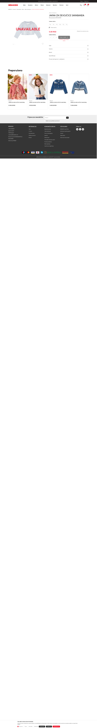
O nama (30, 131)
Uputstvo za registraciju (49, 146)
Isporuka (46, 135)
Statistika (30, 726)
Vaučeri (61, 133)
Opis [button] (68, 45)
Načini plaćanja (47, 143)
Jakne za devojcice (28, 9)
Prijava (81, 1)
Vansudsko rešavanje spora (49, 139)
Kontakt (30, 137)
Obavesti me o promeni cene (82, 31)
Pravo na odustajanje (48, 133)
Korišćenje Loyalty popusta (65, 131)
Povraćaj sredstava (48, 141)
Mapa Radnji (62, 135)
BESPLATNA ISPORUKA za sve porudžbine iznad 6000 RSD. (48, 1)
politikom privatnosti (55, 120)
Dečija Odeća (19, 9)
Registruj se (86, 1)
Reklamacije (46, 137)
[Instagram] (80, 129)
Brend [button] (68, 52)
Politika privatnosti (32, 135)
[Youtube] (83, 129)
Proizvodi (14, 9)
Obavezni (21, 726)
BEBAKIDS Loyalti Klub (64, 129)
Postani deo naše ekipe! (64, 137)
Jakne (23, 9)
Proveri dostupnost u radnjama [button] (68, 59)
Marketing (36, 726)
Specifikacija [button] (68, 55)
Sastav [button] (68, 49)
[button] (88, 5)
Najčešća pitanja (47, 129)
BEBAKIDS (10, 9)
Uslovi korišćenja (47, 131)
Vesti (30, 129)
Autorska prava (31, 133)
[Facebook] (77, 129)
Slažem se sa (53, 120)
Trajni (26, 726)
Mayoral (9, 100)
